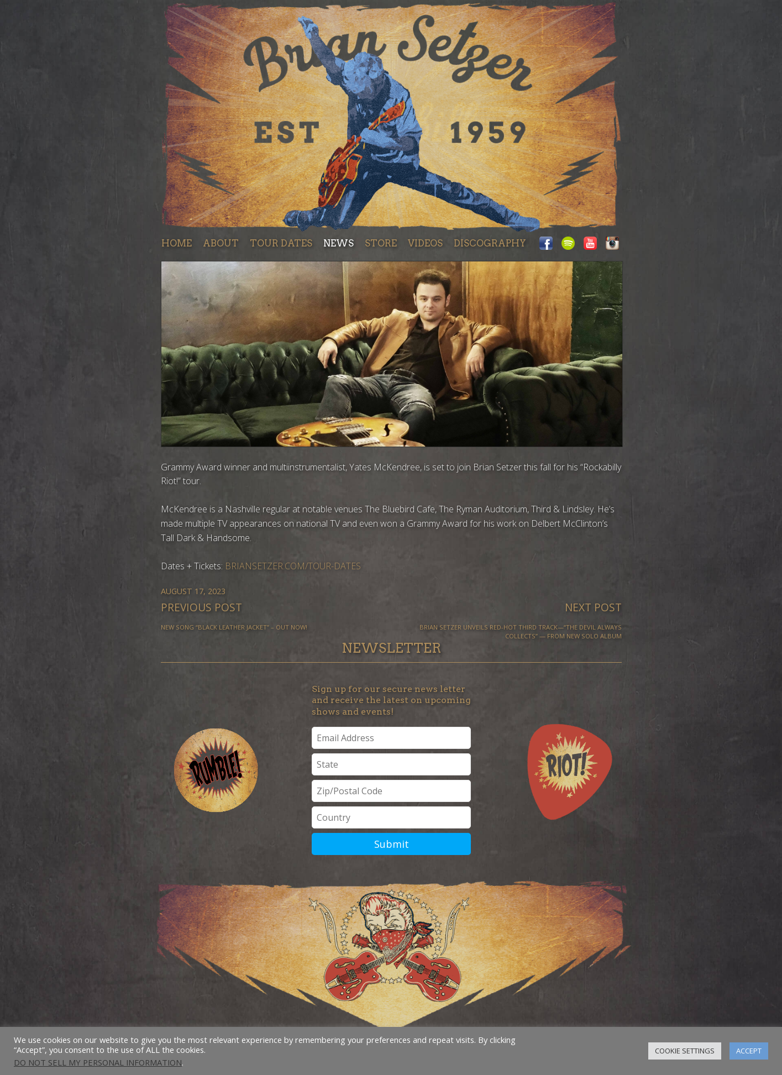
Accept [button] (749, 1051)
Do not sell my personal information (98, 1062)
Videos (425, 243)
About (221, 243)
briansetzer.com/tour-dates (293, 566)
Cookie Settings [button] (685, 1051)
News (338, 243)
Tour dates (281, 243)
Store (381, 243)
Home (176, 243)
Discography (490, 243)
